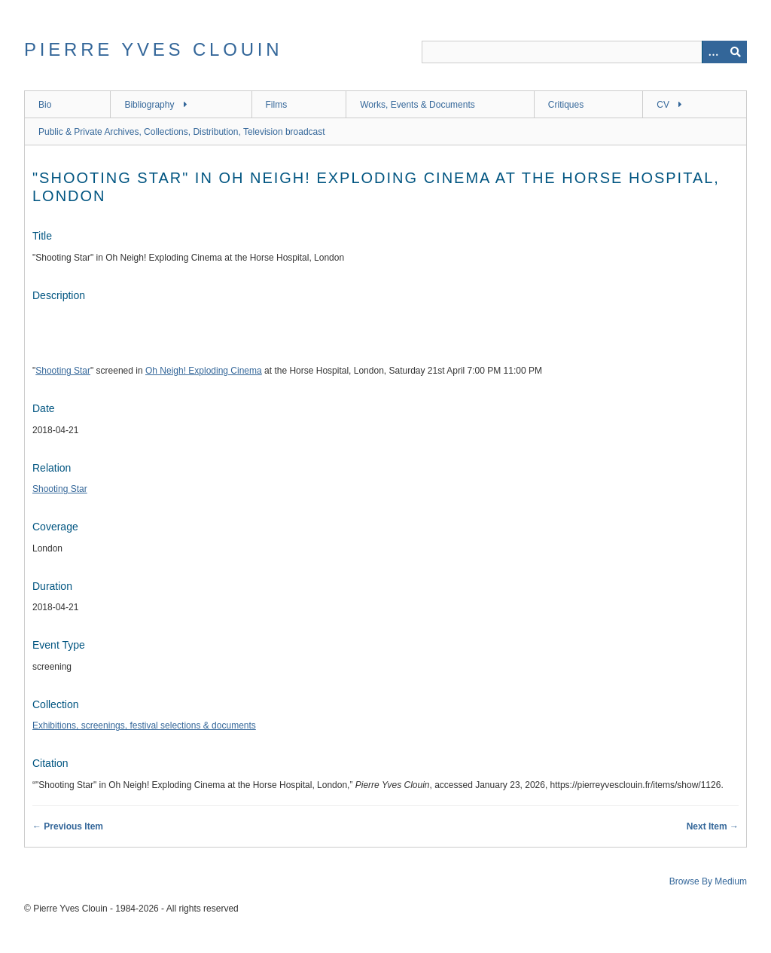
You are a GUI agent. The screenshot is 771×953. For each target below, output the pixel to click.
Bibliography (149, 104)
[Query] (584, 52)
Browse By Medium (708, 881)
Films (277, 104)
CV (663, 104)
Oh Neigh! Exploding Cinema (203, 370)
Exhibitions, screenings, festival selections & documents (144, 725)
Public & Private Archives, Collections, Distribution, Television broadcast (181, 132)
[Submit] (735, 52)
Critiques (566, 104)
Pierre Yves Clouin (153, 49)
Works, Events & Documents (417, 104)
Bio (44, 104)
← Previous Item (67, 826)
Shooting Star (62, 370)
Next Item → (713, 826)
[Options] (713, 52)
